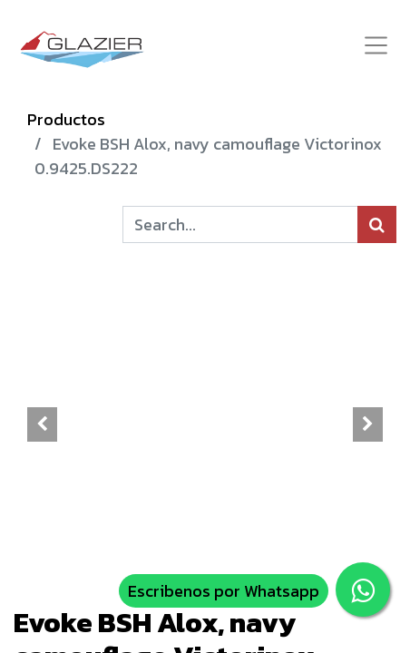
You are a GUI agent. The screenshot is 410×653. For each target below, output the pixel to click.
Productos (66, 119)
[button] (42, 424)
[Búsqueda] (376, 224)
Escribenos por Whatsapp (223, 591)
